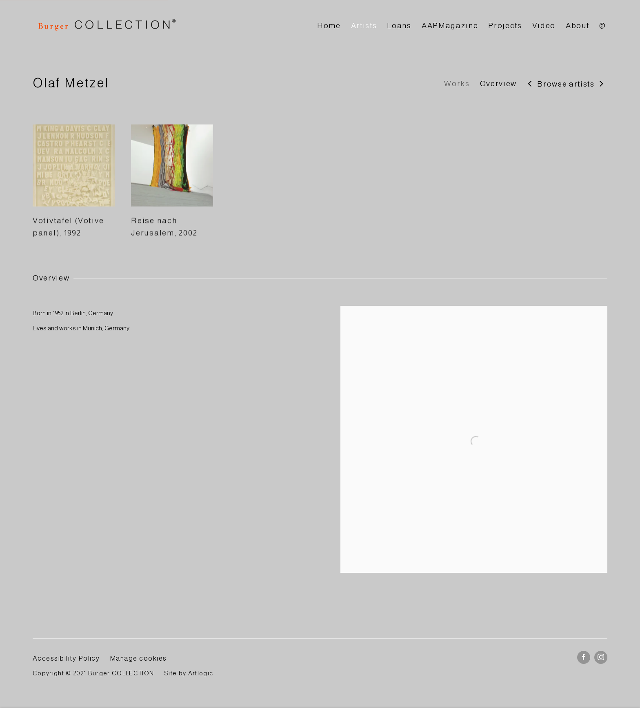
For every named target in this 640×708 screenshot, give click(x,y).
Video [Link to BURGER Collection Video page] (544, 25)
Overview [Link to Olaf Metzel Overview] (498, 83)
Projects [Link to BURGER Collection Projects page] (505, 25)
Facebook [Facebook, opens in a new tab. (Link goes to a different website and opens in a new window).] (583, 657)
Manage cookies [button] (138, 658)
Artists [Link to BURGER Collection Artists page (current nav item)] (364, 25)
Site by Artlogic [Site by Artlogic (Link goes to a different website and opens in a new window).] (188, 673)
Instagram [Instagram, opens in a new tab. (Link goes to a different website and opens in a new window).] (600, 657)
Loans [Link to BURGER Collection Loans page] (399, 25)
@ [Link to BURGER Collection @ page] (602, 25)
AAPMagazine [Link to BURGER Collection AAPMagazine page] (450, 25)
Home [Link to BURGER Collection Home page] (329, 25)
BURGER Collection (106, 25)
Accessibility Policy (66, 658)
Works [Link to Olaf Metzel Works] (456, 83)
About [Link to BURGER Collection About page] (577, 25)
